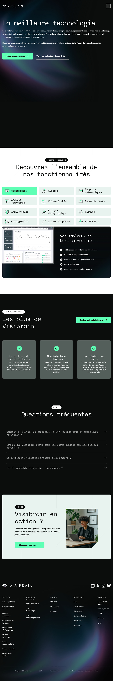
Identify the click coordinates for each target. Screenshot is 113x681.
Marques (53, 602)
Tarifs (100, 613)
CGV (40, 671)
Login (100, 623)
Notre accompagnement (33, 616)
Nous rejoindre (103, 609)
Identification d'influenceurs (7, 629)
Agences (53, 611)
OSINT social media (7, 654)
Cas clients (78, 611)
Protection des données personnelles (83, 671)
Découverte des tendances (8, 621)
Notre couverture (32, 604)
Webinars (77, 625)
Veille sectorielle (8, 649)
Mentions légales (56, 671)
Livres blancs (79, 606)
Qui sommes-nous (103, 603)
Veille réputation (8, 602)
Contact (101, 618)
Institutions (54, 606)
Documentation (80, 616)
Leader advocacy (6, 614)
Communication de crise (8, 607)
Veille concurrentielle (8, 643)
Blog (75, 602)
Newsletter (78, 620)
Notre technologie (30, 609)
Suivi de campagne (6, 636)
